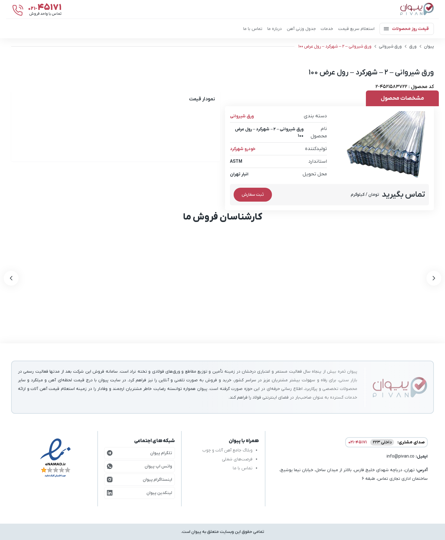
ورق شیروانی (390, 46)
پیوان (429, 46)
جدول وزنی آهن (301, 29)
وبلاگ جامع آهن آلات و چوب (227, 450)
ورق (413, 46)
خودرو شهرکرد (243, 149)
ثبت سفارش (253, 195)
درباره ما (274, 29)
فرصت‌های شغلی (237, 459)
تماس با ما (252, 29)
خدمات (327, 29)
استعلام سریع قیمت (356, 29)
